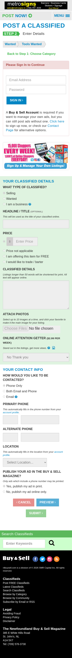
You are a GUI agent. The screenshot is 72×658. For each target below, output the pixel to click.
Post (17, 15)
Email (10, 396)
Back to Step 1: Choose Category (31, 53)
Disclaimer (9, 621)
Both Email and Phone (20, 391)
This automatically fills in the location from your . (33, 453)
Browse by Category (15, 594)
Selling (9, 193)
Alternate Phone (18, 429)
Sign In (16, 100)
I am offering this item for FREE (26, 256)
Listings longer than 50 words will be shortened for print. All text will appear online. (35, 276)
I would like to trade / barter (23, 262)
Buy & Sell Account (24, 112)
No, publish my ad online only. (25, 491)
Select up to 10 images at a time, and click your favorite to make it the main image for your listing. (34, 321)
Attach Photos (16, 314)
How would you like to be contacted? (25, 377)
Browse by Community (16, 598)
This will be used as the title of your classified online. (31, 216)
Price (7, 233)
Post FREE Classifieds (16, 582)
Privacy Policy (11, 617)
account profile (11, 412)
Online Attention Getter (31, 340)
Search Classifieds (14, 590)
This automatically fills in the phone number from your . (32, 411)
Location (11, 446)
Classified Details (19, 269)
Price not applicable (18, 251)
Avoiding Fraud (12, 613)
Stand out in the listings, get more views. (29, 347)
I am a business (17, 204)
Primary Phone (16, 404)
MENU (63, 17)
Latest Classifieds (13, 586)
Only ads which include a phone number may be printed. (33, 481)
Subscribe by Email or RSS (19, 601)
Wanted (10, 198)
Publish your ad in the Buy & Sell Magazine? (32, 474)
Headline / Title (23, 211)
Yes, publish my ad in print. (23, 486)
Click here (57, 121)
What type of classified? (25, 187)
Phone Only (12, 385)
